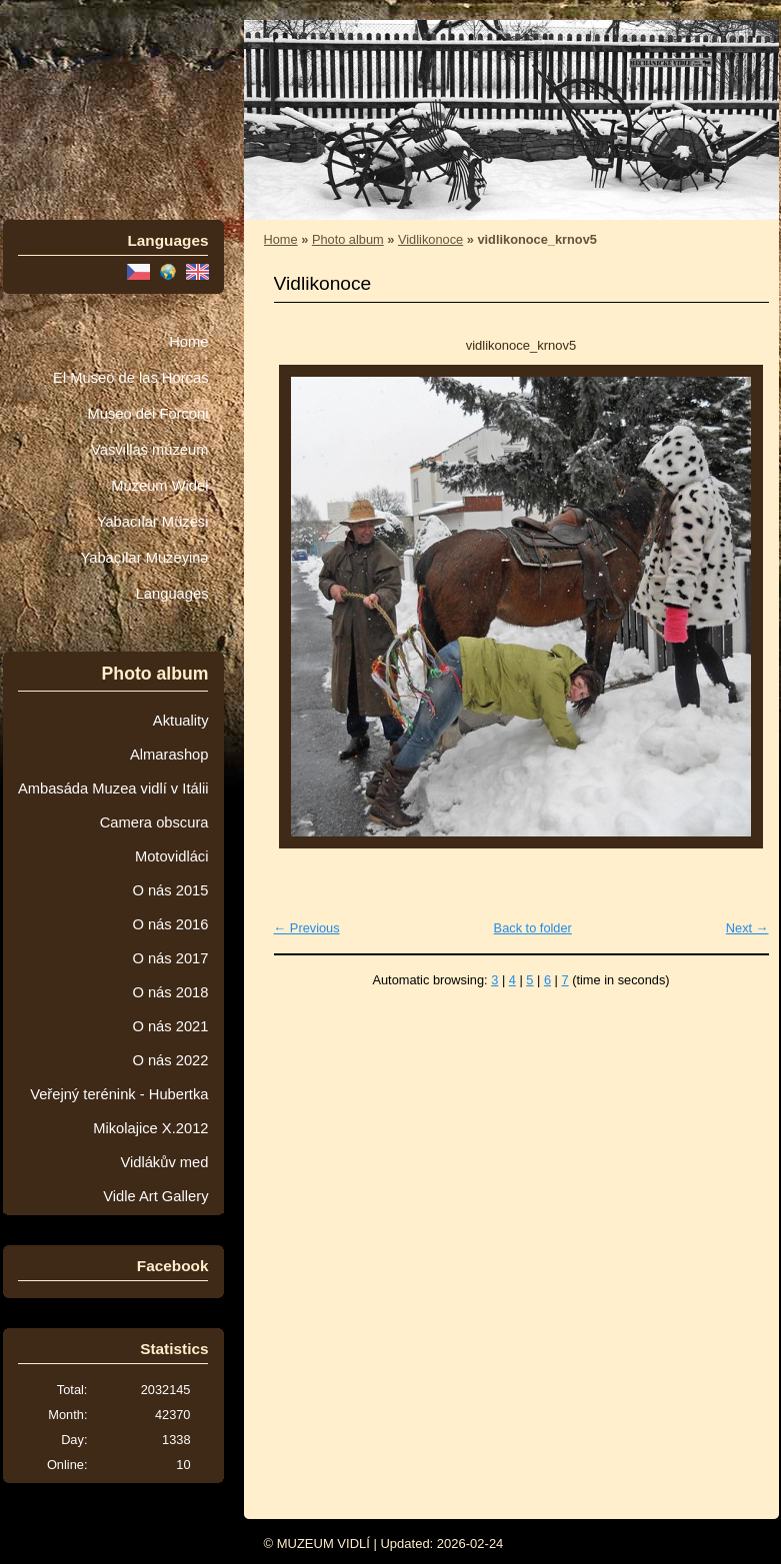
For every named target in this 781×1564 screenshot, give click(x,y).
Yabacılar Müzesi (153, 522)
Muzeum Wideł (159, 486)
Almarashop (169, 755)
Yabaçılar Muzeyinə (145, 558)
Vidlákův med (164, 1162)
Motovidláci (172, 856)
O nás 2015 (170, 890)
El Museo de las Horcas (130, 378)
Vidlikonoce (430, 239)
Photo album (348, 239)
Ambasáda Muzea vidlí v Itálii (113, 788)
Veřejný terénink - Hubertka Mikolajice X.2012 (119, 1111)
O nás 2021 (170, 1026)
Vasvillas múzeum (150, 450)
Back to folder (533, 927)
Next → (747, 927)
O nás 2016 (170, 924)
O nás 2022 (170, 1060)
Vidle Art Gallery (155, 1196)
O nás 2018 (170, 992)
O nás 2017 (170, 958)
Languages (172, 594)
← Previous (307, 927)
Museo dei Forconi (147, 414)
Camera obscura (154, 822)
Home (188, 342)
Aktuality (181, 721)
